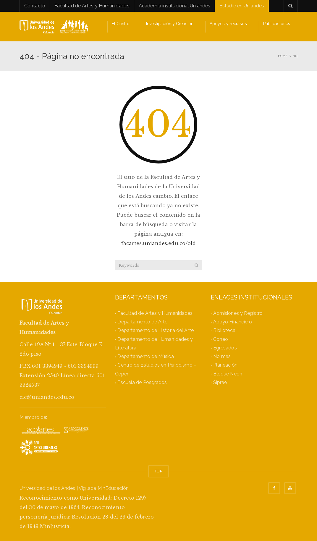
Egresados (225, 348)
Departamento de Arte (142, 322)
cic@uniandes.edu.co (47, 397)
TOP (158, 471)
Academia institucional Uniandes (174, 6)
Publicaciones (276, 23)
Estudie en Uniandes (241, 6)
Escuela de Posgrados (142, 382)
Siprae (220, 382)
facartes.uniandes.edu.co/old (158, 243)
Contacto (34, 6)
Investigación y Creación (169, 23)
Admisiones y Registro (238, 313)
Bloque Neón (227, 374)
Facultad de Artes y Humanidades (92, 6)
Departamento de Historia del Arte (155, 330)
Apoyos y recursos (228, 23)
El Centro (121, 23)
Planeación (225, 365)
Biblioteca (224, 330)
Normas (222, 356)
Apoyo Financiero (232, 322)
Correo (220, 339)
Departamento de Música (145, 356)
